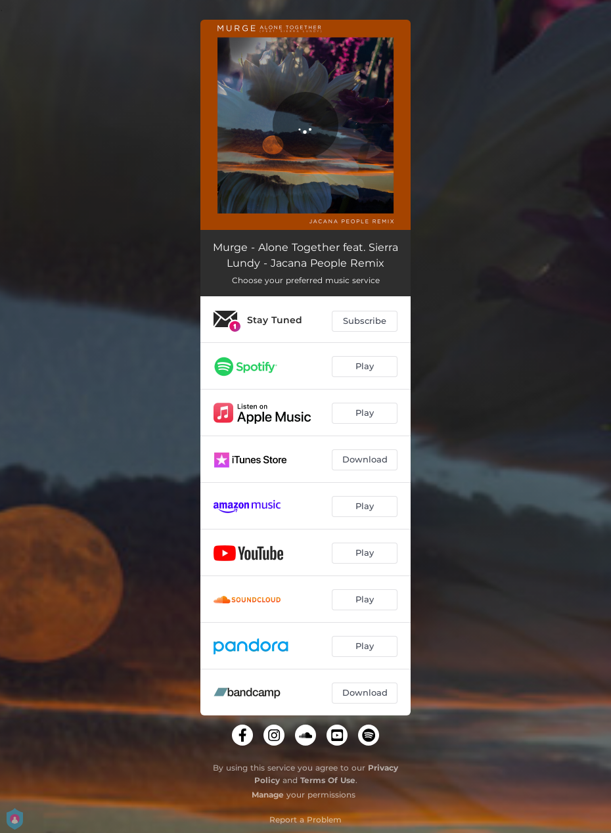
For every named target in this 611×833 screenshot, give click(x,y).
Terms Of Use (327, 780)
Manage (268, 794)
